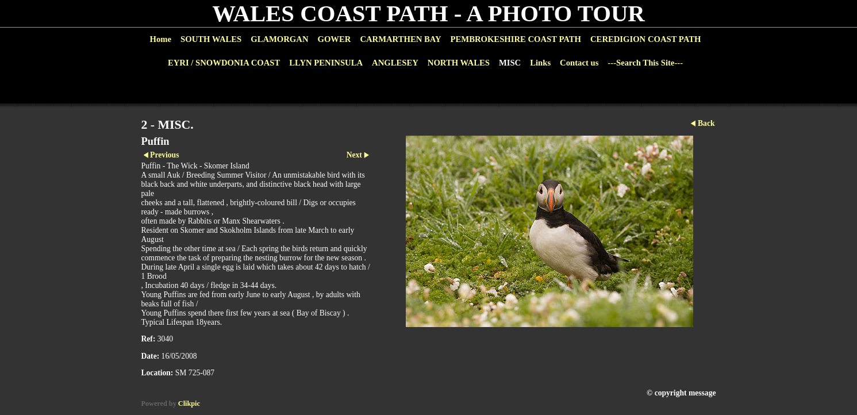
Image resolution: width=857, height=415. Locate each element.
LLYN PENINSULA (326, 62)
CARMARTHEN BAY (400, 39)
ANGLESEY (395, 62)
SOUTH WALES (210, 39)
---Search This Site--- (645, 62)
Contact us (579, 62)
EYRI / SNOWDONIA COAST (224, 62)
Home (160, 39)
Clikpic (189, 403)
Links (540, 62)
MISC (510, 62)
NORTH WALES (459, 62)
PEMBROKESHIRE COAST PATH (516, 39)
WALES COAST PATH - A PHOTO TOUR (428, 13)
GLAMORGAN (279, 39)
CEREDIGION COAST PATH (645, 39)
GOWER (334, 39)
